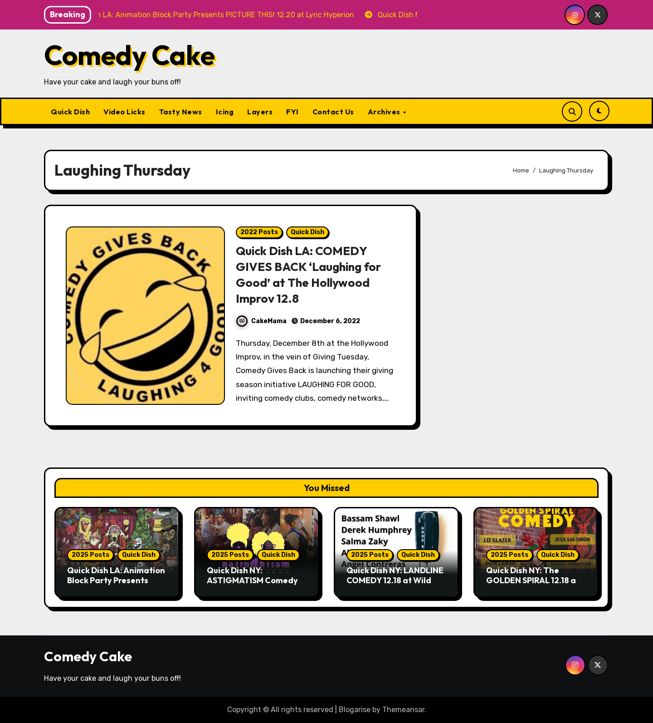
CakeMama (261, 321)
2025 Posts (90, 555)
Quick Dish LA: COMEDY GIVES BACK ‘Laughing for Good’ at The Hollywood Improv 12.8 (311, 274)
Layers (260, 111)
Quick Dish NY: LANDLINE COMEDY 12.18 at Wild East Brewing (394, 580)
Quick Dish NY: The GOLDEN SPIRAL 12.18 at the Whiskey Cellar (533, 580)
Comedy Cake (129, 55)
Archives (385, 111)
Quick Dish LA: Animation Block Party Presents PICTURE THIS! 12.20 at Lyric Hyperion (116, 585)
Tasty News (180, 111)
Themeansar (403, 709)
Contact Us (333, 111)
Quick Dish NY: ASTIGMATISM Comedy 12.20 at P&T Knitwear (252, 580)
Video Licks (124, 111)
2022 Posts (259, 232)
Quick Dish (70, 111)
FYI (292, 111)
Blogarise (354, 709)
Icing (225, 111)
